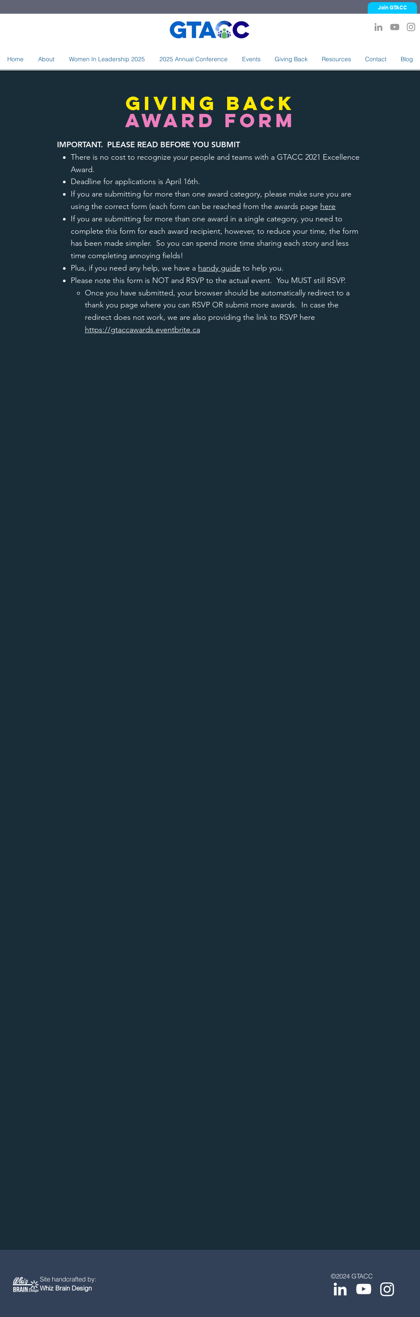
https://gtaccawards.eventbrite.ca (142, 329)
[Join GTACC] (392, 8)
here (328, 206)
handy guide (219, 268)
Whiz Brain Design (66, 1288)
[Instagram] (411, 27)
